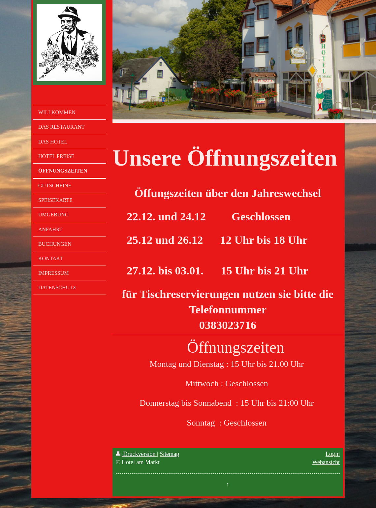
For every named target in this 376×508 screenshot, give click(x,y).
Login (333, 454)
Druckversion (136, 454)
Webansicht (326, 462)
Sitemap (169, 454)
